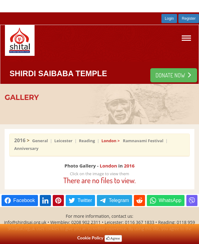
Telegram (119, 200)
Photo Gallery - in (99, 166)
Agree (113, 238)
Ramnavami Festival (143, 140)
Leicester (63, 140)
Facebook (24, 200)
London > (112, 140)
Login (169, 18)
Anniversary (26, 148)
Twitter (84, 200)
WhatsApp (170, 200)
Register (189, 18)
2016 (20, 140)
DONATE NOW (173, 75)
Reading (87, 140)
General (40, 140)
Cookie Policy (90, 237)
